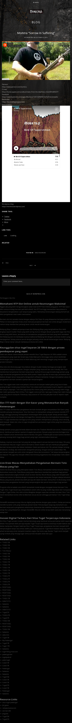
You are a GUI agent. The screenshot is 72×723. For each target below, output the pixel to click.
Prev (7, 263)
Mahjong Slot (42, 337)
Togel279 (5, 612)
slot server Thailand (60, 430)
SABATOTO (6, 601)
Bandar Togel (53, 531)
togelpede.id (6, 657)
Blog (36, 22)
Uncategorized (40, 253)
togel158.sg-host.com (10, 652)
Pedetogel (6, 668)
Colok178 (5, 663)
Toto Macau (6, 551)
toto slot (7, 367)
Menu (37, 2)
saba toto (5, 635)
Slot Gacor (61, 410)
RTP (40, 307)
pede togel (6, 660)
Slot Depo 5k (40, 319)
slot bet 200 (6, 711)
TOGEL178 (6, 562)
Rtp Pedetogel (7, 640)
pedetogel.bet (7, 654)
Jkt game (5, 705)
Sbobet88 (30, 510)
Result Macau (46, 475)
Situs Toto (30, 387)
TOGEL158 (6, 542)
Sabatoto (5, 604)
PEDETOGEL (6, 587)
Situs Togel (9, 490)
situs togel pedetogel (10, 702)
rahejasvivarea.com (9, 708)
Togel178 (5, 638)
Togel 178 (5, 646)
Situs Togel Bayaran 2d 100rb (46, 354)
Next (31, 265)
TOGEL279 (6, 576)
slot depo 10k (61, 442)
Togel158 (5, 677)
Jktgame (5, 714)
